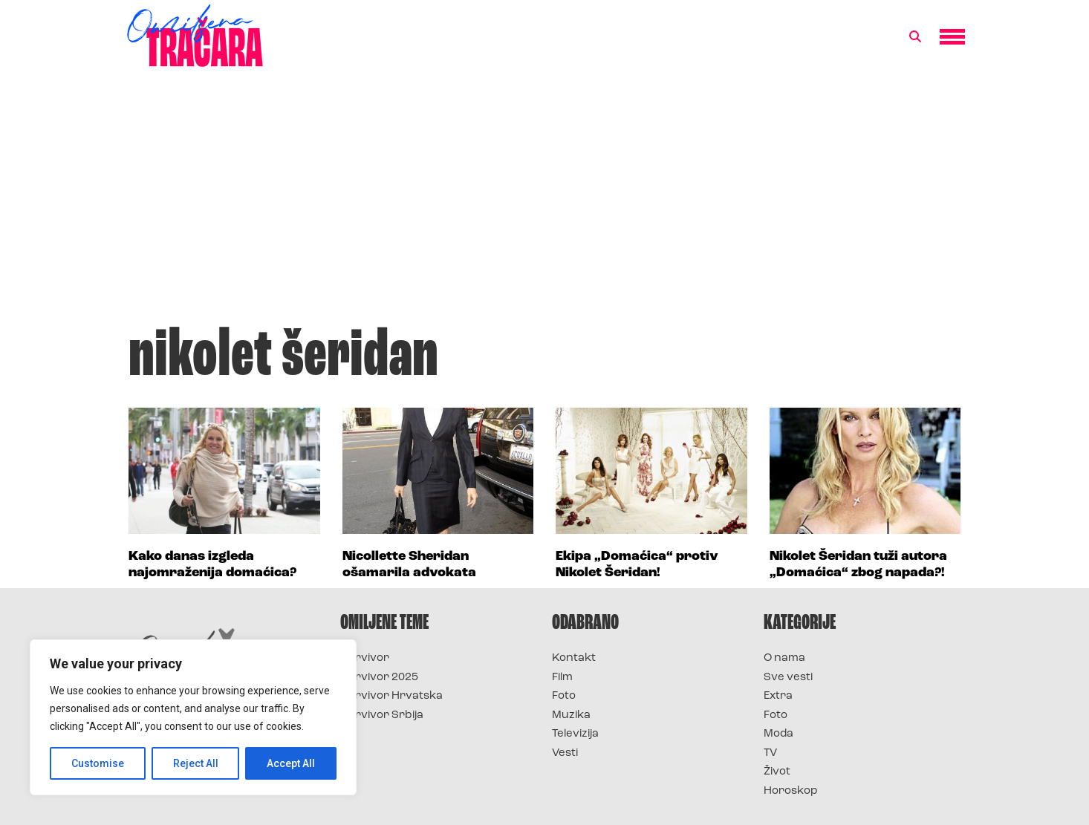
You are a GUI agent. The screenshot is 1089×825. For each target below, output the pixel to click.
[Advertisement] (544, 203)
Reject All (195, 763)
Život (777, 771)
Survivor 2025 (379, 677)
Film (562, 677)
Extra (778, 696)
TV (770, 753)
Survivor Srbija (381, 715)
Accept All (291, 763)
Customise (97, 763)
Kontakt (574, 658)
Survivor (364, 658)
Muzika (571, 715)
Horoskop (791, 791)
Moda (778, 734)
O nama (784, 658)
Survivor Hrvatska (391, 696)
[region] (193, 717)
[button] (915, 37)
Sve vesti (788, 677)
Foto (564, 696)
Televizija (575, 734)
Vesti (565, 753)
